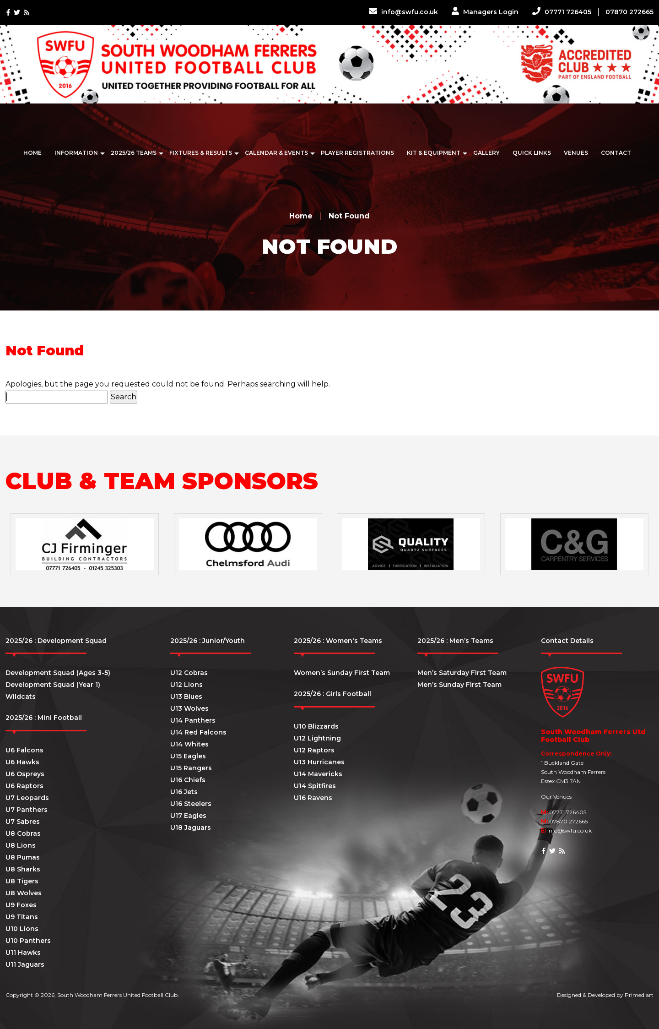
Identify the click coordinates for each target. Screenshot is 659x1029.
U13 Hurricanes (319, 762)
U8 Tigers (21, 881)
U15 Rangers (191, 768)
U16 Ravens (313, 798)
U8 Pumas (22, 857)
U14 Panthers (193, 720)
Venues (576, 152)
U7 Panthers (26, 810)
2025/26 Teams (134, 152)
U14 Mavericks (318, 774)
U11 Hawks (23, 952)
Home (32, 152)
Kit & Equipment (433, 152)
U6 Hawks (22, 762)
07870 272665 (629, 12)
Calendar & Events (276, 152)
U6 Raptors (24, 786)
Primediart (639, 994)
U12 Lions (186, 685)
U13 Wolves (189, 708)
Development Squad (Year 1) (52, 685)
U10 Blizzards (316, 726)
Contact (616, 152)
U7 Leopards (27, 798)
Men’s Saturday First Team (462, 673)
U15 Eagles (188, 756)
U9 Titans (21, 917)
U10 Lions (21, 929)
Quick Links (532, 152)
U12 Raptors (314, 750)
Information (76, 152)
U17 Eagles (188, 815)
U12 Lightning (317, 738)
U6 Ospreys (24, 774)
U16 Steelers (190, 804)
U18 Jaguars (190, 827)
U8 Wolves (23, 893)
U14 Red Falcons (198, 732)
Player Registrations (357, 152)
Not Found (349, 216)
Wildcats (20, 696)
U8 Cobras (23, 833)
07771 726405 (561, 12)
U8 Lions (20, 845)
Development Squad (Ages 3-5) (57, 673)
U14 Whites (189, 744)
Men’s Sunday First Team (459, 685)
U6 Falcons (24, 750)
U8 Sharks (22, 869)
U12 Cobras (189, 673)
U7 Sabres (22, 821)
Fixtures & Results (200, 152)
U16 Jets (184, 792)
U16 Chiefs (187, 780)
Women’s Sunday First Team (342, 673)
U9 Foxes (21, 905)
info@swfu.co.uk (403, 12)
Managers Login (485, 12)
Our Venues (556, 796)
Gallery (486, 152)
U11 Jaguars (24, 964)
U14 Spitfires (315, 786)
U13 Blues (186, 696)
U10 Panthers (28, 940)
